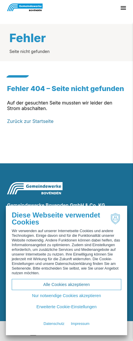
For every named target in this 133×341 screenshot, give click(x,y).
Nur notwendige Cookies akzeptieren (66, 295)
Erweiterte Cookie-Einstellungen (66, 306)
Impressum (80, 323)
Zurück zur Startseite (30, 121)
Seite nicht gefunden (29, 51)
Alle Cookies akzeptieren (66, 284)
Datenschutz (53, 323)
